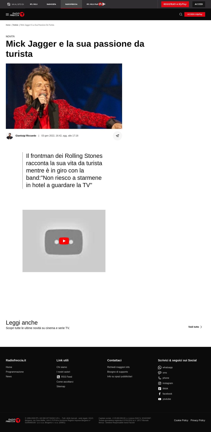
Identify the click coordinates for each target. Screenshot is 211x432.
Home (8, 25)
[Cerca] (181, 14)
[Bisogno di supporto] (117, 371)
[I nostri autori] (63, 371)
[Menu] (7, 14)
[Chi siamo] (62, 367)
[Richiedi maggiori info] (118, 367)
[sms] (162, 373)
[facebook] (165, 394)
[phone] (163, 378)
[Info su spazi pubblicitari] (119, 376)
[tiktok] (163, 388)
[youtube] (164, 399)
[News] (9, 376)
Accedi (199, 4)
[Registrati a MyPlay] (175, 4)
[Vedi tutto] (195, 327)
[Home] (17, 14)
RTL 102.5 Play (96, 4)
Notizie (15, 25)
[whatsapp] (165, 367)
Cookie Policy (181, 420)
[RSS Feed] (64, 377)
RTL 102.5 (33, 4)
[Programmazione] (15, 371)
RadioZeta (51, 4)
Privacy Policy (198, 420)
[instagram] (165, 383)
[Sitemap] (61, 386)
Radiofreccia (71, 4)
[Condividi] (117, 136)
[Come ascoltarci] (65, 381)
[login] (194, 14)
